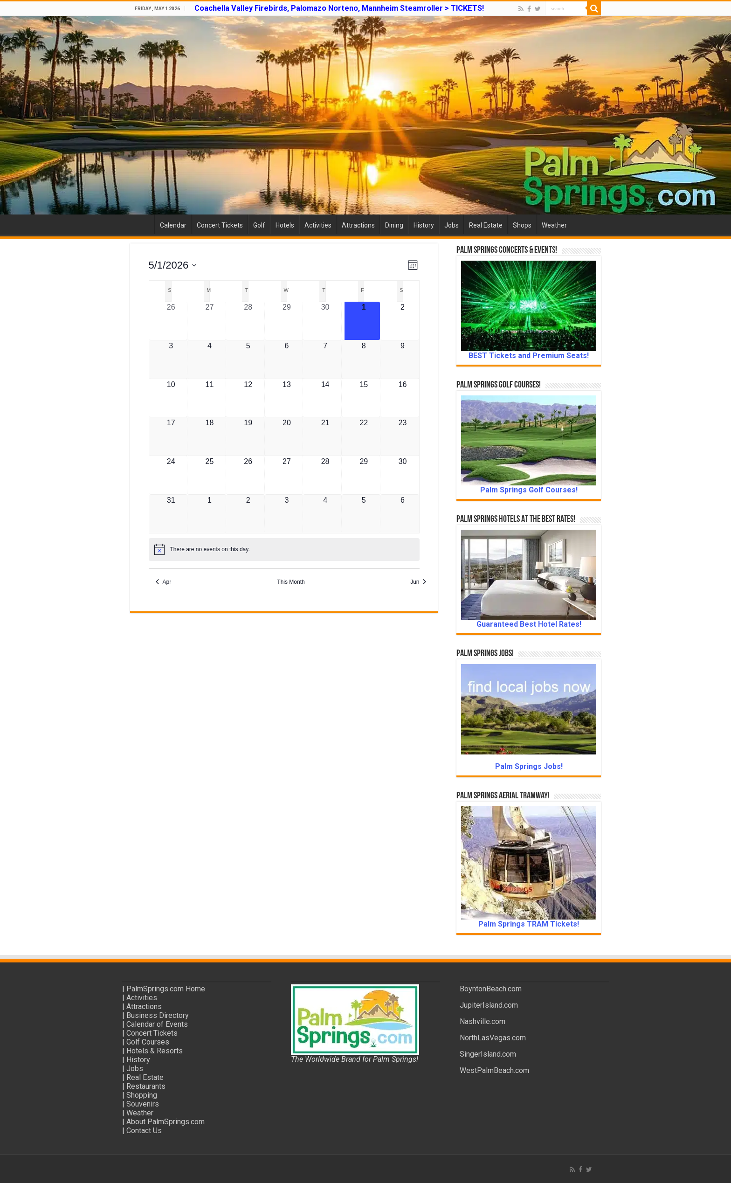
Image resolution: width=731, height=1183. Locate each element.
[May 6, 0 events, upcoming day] (287, 359)
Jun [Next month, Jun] (418, 582)
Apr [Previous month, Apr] (164, 582)
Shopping (141, 1095)
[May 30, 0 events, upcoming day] (402, 475)
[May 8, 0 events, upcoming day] (364, 359)
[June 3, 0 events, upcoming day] (287, 514)
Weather (554, 225)
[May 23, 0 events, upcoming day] (402, 436)
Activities (317, 225)
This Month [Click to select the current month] (290, 582)
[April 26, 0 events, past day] (171, 321)
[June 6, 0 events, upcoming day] (402, 514)
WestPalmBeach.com (494, 1070)
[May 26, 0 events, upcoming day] (248, 475)
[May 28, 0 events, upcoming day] (325, 475)
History (424, 225)
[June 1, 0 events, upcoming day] (210, 514)
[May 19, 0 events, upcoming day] (248, 436)
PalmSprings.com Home (165, 988)
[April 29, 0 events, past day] (287, 321)
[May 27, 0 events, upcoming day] (287, 475)
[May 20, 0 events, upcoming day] (287, 436)
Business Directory (157, 1015)
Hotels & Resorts (154, 1050)
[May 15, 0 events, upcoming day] (364, 398)
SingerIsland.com (488, 1054)
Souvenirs (142, 1104)
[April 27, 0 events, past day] (210, 321)
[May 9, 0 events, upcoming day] (402, 359)
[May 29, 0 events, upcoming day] (364, 475)
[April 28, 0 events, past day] (248, 321)
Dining (394, 225)
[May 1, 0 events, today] (364, 321)
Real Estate (486, 225)
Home (142, 224)
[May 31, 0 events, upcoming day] (171, 514)
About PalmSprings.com (165, 1121)
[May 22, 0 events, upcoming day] (364, 436)
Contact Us (144, 1130)
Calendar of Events (157, 1024)
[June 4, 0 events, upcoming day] (325, 514)
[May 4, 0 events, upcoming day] (210, 359)
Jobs (451, 225)
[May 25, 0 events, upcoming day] (210, 475)
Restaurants (146, 1086)
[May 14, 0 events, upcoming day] (325, 398)
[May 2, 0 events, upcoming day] (402, 321)
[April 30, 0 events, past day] (325, 321)
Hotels (285, 225)
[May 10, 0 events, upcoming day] (171, 398)
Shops (522, 225)
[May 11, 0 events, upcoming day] (210, 398)
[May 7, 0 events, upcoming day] (325, 359)
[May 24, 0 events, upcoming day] (171, 475)
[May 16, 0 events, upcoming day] (402, 398)
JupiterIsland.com (489, 1005)
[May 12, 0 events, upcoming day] (248, 398)
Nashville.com (482, 1021)
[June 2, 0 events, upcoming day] (248, 514)
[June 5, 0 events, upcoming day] (364, 514)
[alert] (284, 549)
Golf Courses (147, 1042)
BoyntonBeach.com (491, 988)
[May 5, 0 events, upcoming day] (248, 359)
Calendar (173, 225)
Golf (259, 225)
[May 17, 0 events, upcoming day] (171, 436)
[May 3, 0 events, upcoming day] (171, 359)
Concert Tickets (220, 225)
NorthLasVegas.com (493, 1037)
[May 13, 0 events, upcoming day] (287, 398)
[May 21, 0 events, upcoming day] (325, 436)
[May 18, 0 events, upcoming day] (210, 436)
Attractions (358, 225)
